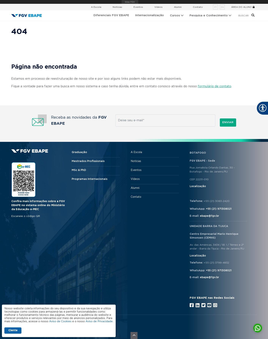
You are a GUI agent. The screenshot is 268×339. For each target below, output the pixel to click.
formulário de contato (214, 86)
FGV (130, 2)
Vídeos (158, 7)
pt (215, 7)
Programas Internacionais (89, 179)
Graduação (79, 152)
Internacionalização (149, 15)
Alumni (178, 7)
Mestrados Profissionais (88, 161)
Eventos (138, 7)
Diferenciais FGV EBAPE (111, 15)
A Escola (96, 7)
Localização (198, 186)
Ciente (12, 330)
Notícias (117, 7)
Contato (198, 7)
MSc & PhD (79, 170)
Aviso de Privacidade (99, 321)
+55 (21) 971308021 (219, 209)
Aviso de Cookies (60, 321)
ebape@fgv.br (209, 216)
